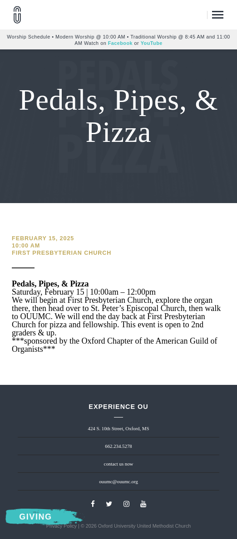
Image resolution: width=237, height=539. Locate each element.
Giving (36, 516)
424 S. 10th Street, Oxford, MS (118, 428)
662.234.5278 (118, 446)
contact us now (118, 463)
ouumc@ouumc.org (118, 481)
